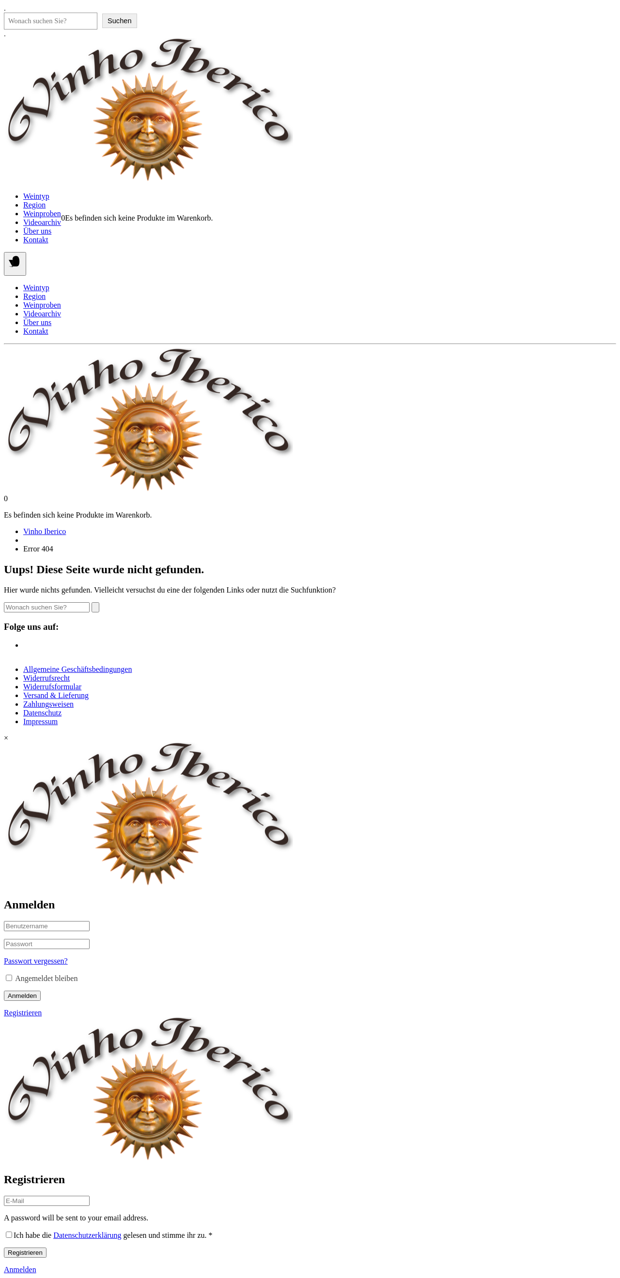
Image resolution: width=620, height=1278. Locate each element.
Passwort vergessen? (36, 961)
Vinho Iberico (44, 531)
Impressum (40, 721)
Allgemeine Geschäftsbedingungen (77, 669)
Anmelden (22, 995)
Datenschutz (42, 713)
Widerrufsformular (52, 687)
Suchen (120, 21)
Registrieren (23, 1013)
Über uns (37, 231)
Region (34, 205)
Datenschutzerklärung (87, 1235)
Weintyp (36, 196)
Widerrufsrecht (46, 678)
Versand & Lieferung (56, 695)
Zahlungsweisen (48, 704)
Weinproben (42, 213)
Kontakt (35, 240)
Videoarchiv (42, 222)
